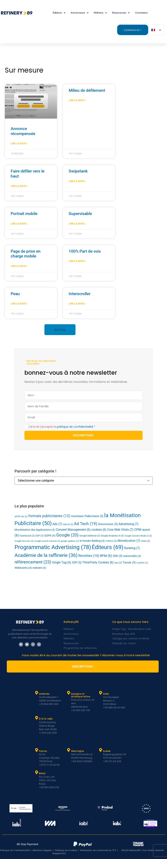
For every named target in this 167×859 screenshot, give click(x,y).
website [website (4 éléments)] (39, 567)
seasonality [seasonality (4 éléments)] (132, 555)
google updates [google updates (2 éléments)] (70, 541)
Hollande (44, 693)
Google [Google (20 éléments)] (67, 535)
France (43, 751)
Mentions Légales (42, 850)
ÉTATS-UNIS (46, 718)
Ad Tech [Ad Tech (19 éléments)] (85, 523)
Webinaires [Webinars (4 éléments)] (23, 567)
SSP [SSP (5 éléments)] (76, 562)
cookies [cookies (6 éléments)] (98, 529)
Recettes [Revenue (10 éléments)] (88, 556)
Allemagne (77, 751)
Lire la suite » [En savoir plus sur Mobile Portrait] (19, 223)
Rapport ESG (59, 853)
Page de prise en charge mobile (26, 253)
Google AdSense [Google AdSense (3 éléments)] (89, 535)
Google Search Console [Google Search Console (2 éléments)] (47, 541)
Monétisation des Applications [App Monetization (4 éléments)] (35, 529)
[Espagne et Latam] (68, 693)
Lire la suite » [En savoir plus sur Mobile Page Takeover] (19, 266)
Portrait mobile (24, 213)
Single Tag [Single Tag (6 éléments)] (61, 562)
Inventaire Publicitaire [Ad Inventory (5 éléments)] (87, 516)
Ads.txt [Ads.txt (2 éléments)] (68, 524)
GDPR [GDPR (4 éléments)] (49, 535)
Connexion (141, 13)
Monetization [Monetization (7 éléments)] (129, 541)
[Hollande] (36, 693)
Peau (15, 293)
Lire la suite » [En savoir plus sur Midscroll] (77, 100)
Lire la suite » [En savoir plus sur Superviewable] (77, 223)
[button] (59, 329)
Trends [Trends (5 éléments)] (129, 562)
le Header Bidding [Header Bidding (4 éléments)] (92, 540)
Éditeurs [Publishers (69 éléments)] (107, 547)
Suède (107, 751)
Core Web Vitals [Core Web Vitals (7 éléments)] (120, 529)
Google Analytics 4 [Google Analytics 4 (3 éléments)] (112, 535)
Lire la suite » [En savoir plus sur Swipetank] (77, 181)
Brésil (42, 773)
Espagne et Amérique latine (80, 695)
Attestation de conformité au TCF (98, 850)
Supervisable (80, 213)
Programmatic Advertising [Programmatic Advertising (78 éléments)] (53, 547)
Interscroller (79, 293)
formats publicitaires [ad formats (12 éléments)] (49, 516)
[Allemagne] (68, 750)
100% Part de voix (85, 251)
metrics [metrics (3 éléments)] (111, 541)
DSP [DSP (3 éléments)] (39, 535)
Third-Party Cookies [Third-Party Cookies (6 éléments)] (98, 562)
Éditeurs (59, 13)
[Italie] (100, 693)
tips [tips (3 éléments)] (118, 562)
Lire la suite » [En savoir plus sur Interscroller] (77, 303)
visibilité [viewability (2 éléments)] (142, 563)
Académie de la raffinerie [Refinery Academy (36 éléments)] (46, 555)
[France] (36, 750)
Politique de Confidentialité (15, 850)
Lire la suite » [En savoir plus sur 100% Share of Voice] (77, 261)
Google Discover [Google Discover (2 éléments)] (24, 541)
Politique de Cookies (66, 850)
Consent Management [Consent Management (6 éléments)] (73, 529)
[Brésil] (36, 772)
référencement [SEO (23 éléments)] (33, 561)
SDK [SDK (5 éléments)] (117, 556)
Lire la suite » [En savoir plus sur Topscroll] (19, 186)
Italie (106, 693)
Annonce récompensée (23, 131)
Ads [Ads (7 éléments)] (57, 524)
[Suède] (100, 750)
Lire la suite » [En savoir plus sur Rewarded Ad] (19, 143)
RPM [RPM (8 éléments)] (106, 556)
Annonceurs (79, 13)
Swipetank (78, 171)
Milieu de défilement (87, 90)
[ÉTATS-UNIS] (36, 718)
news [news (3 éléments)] (145, 541)
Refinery (100, 13)
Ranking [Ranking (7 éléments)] (132, 548)
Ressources (121, 13)
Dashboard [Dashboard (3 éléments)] (27, 535)
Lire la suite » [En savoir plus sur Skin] (19, 303)
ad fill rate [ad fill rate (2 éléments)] (21, 516)
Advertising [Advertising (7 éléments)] (128, 524)
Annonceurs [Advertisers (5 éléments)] (108, 524)
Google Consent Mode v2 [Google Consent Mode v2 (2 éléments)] (138, 536)
